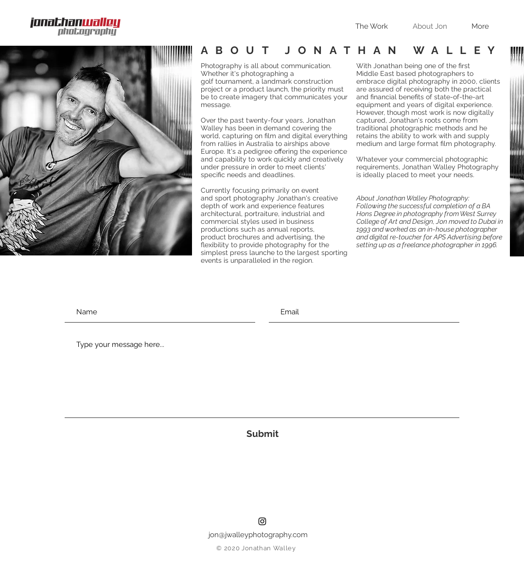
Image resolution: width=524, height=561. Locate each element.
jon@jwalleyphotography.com (258, 534)
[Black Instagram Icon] (262, 521)
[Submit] (262, 434)
